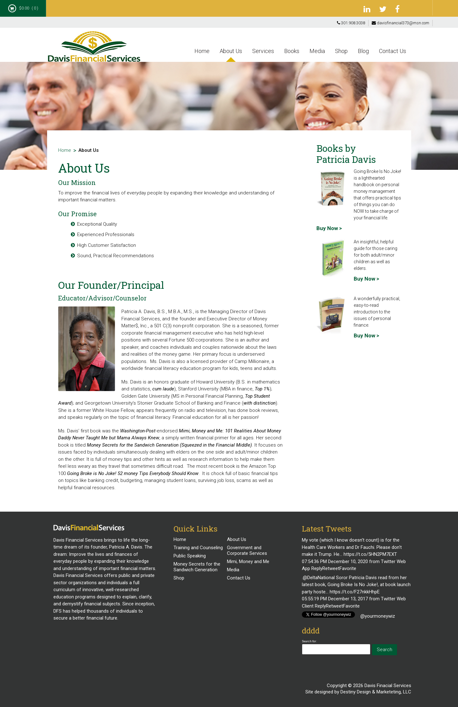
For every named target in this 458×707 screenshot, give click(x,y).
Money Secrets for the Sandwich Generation (197, 567)
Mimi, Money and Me (248, 561)
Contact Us (392, 51)
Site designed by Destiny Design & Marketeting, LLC (358, 692)
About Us (231, 51)
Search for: (309, 641)
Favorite (347, 568)
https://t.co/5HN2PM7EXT (370, 554)
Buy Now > (329, 228)
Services (263, 51)
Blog (363, 51)
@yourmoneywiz (377, 616)
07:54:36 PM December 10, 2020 (335, 561)
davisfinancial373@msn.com (400, 23)
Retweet (330, 568)
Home (202, 51)
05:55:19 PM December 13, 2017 (335, 599)
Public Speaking (190, 556)
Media (317, 51)
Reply (316, 568)
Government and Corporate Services (247, 550)
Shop (341, 51)
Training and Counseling (198, 547)
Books (291, 51)
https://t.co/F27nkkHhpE (355, 592)
